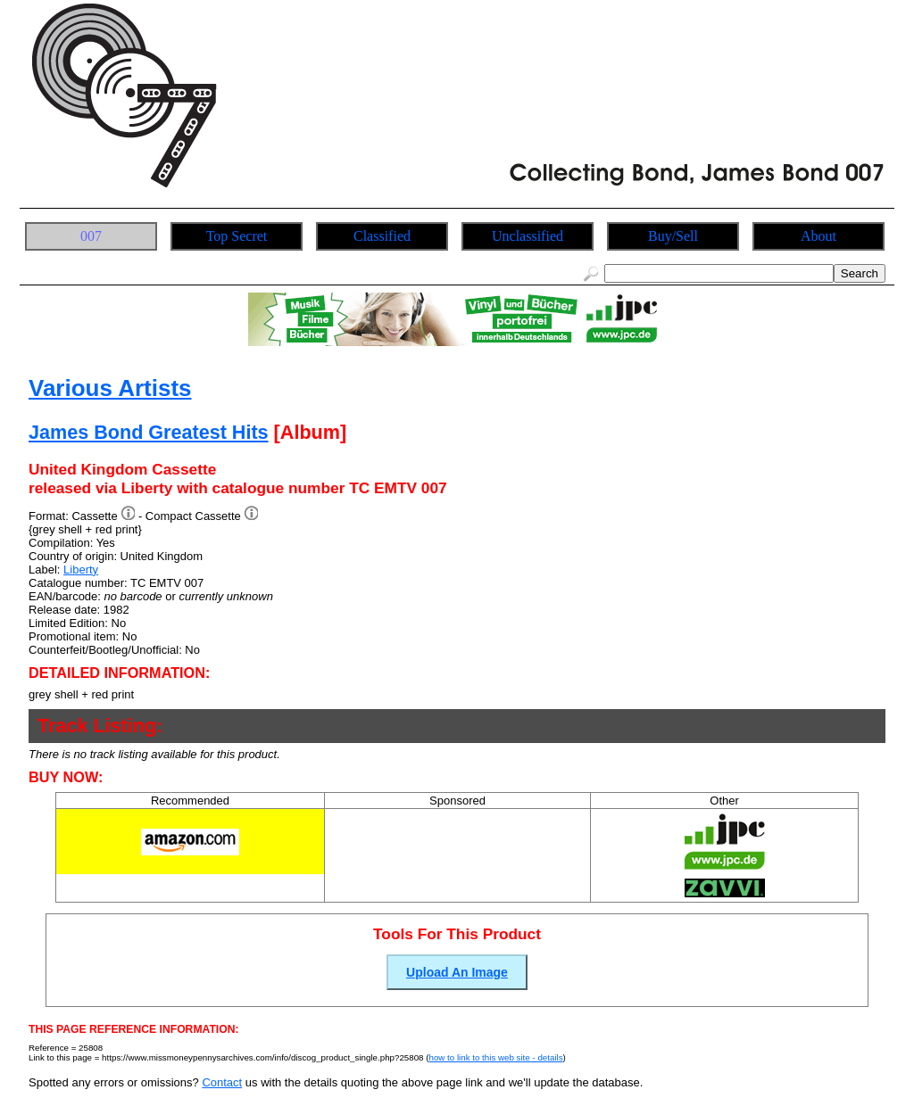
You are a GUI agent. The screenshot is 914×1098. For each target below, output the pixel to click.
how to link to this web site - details (495, 1057)
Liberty (80, 569)
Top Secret (237, 236)
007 (91, 236)
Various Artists (110, 388)
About (818, 236)
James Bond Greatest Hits (149, 432)
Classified (382, 236)
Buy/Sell (673, 236)
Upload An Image (457, 972)
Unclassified (527, 236)
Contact (222, 1082)
